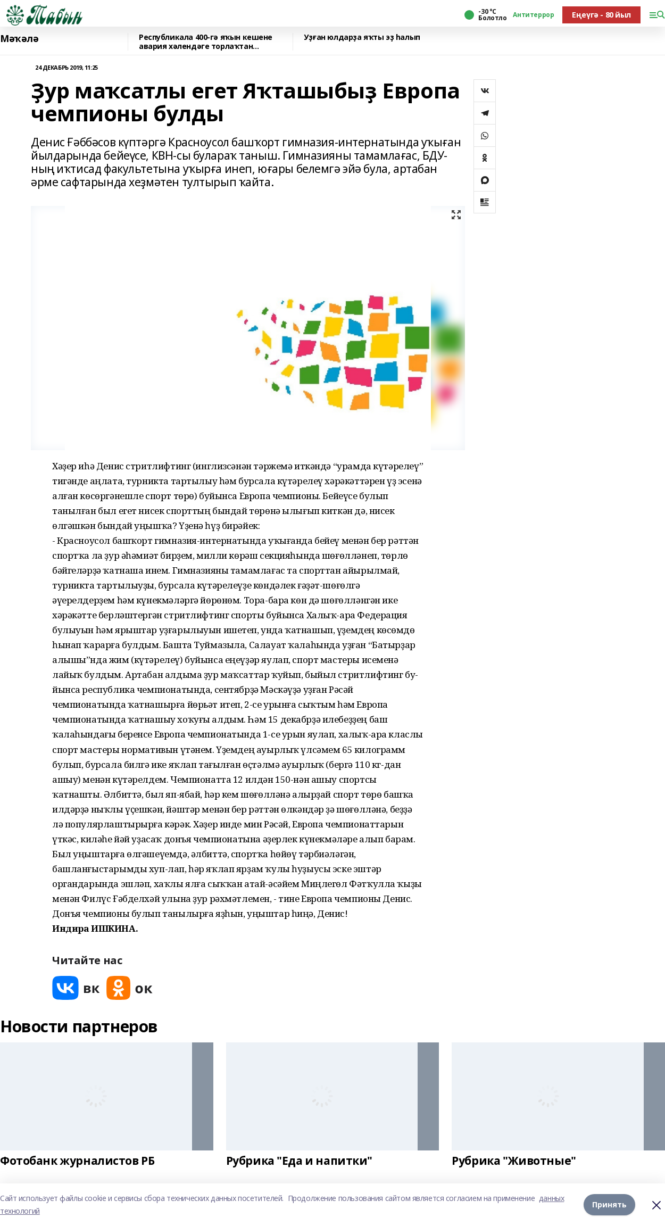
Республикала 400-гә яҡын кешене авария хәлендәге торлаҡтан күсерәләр (205, 42)
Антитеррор (533, 15)
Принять (609, 1204)
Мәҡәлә (19, 39)
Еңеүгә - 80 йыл (601, 15)
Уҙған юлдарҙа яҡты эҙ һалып (362, 37)
